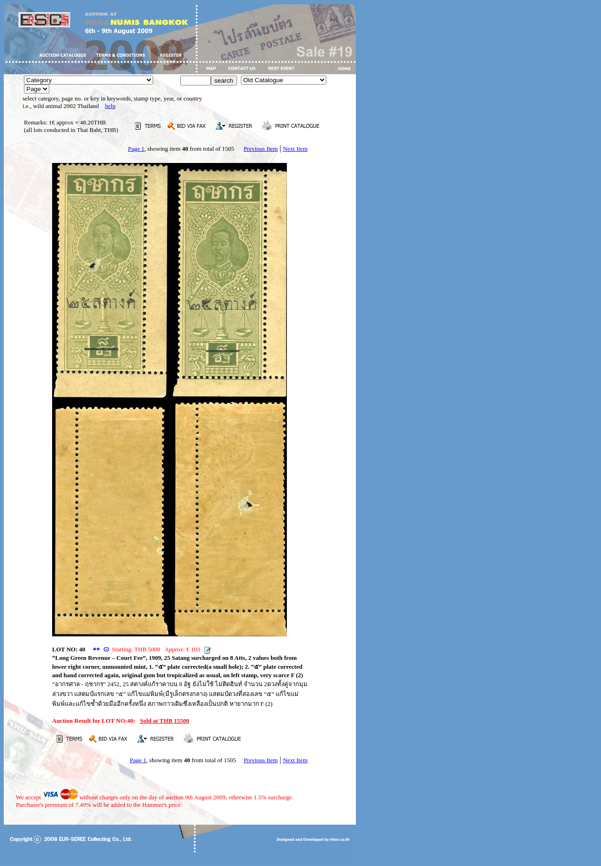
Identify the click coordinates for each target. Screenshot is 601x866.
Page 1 (136, 148)
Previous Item (261, 148)
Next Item (295, 148)
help (110, 105)
